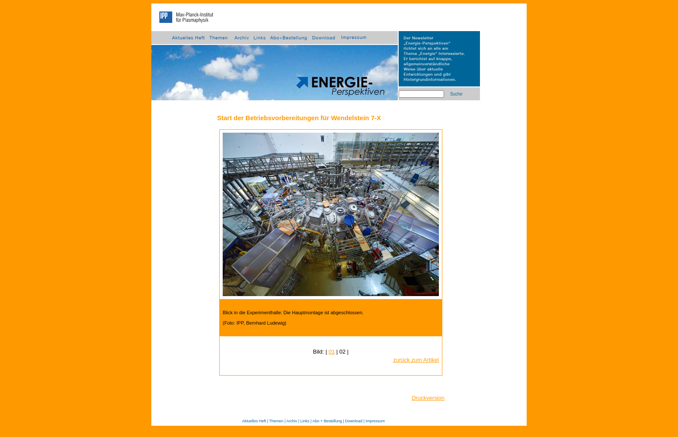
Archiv (291, 421)
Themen (276, 421)
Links (305, 421)
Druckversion (428, 398)
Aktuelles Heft (254, 421)
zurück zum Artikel (416, 360)
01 (332, 351)
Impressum (375, 421)
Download (353, 421)
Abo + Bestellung (327, 421)
